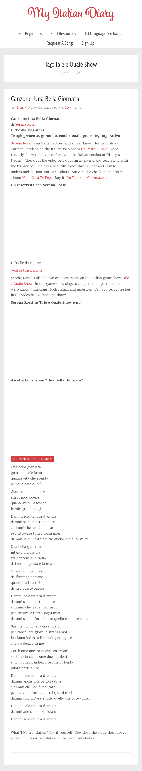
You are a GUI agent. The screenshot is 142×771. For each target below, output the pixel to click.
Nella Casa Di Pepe (37, 177)
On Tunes (74, 177)
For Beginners (30, 33)
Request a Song (60, 43)
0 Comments (71, 107)
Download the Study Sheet (34, 458)
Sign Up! (89, 43)
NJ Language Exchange (104, 33)
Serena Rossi (25, 124)
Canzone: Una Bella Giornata (45, 98)
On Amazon (96, 177)
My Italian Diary (71, 14)
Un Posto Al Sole (94, 149)
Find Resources (63, 33)
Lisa (20, 107)
